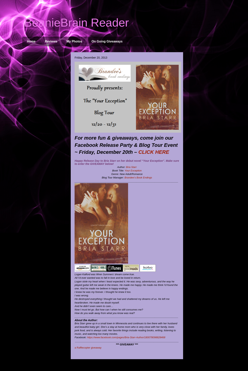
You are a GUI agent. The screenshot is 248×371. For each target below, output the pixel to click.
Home (31, 41)
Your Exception (133, 170)
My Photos (74, 41)
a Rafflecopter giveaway (88, 347)
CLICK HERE (153, 152)
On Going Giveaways (106, 41)
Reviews (51, 41)
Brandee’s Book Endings (138, 177)
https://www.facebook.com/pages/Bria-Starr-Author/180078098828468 (126, 337)
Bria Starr (131, 167)
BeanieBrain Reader (76, 22)
